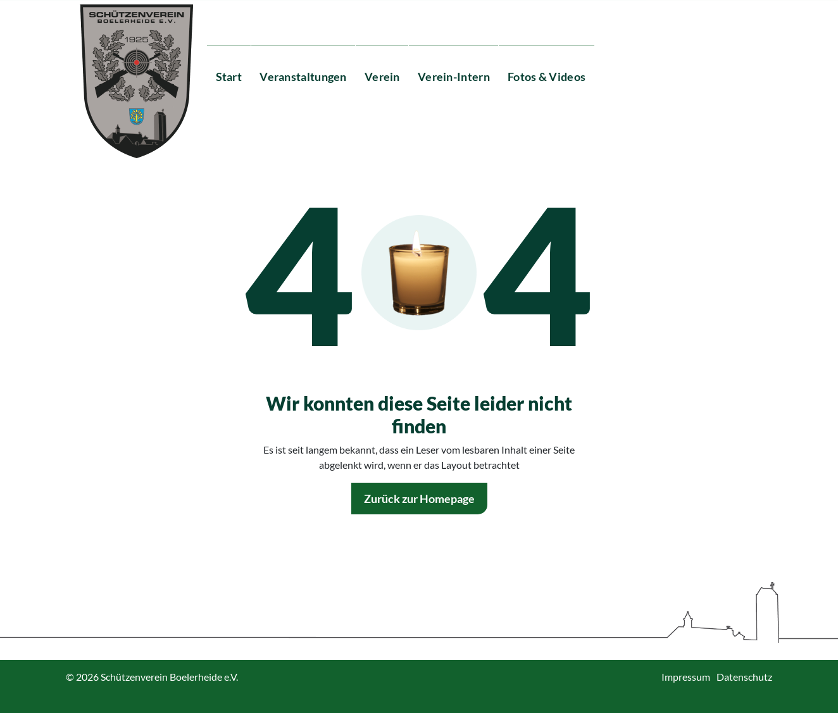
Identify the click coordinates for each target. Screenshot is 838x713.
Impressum (685, 677)
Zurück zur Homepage (419, 498)
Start (229, 77)
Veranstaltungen (303, 77)
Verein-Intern (454, 77)
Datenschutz (744, 677)
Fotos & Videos (546, 77)
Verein (382, 77)
